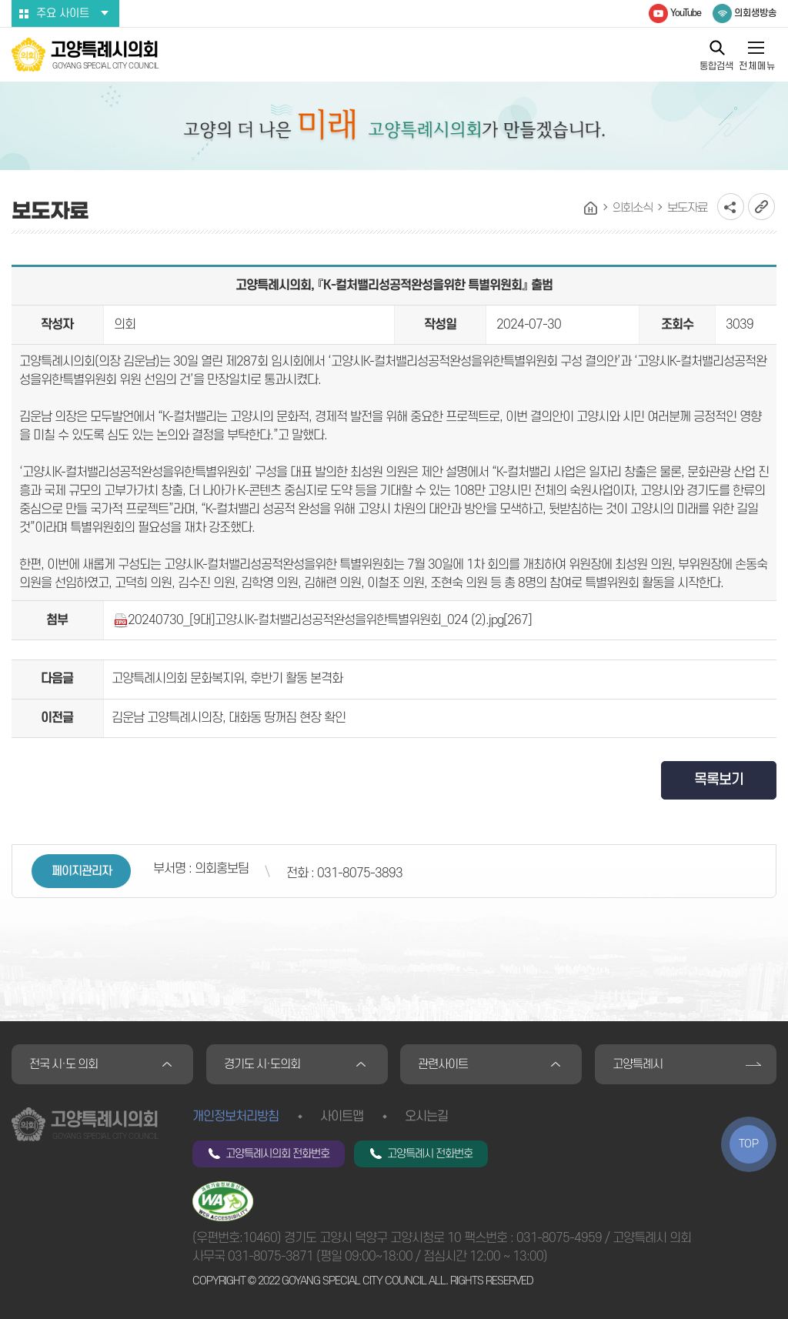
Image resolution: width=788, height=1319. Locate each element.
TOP (749, 1143)
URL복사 (761, 206)
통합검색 (716, 66)
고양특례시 (638, 1064)
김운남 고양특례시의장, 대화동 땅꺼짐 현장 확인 (229, 718)
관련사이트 (443, 1064)
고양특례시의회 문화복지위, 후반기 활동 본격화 (227, 679)
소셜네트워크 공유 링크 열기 (730, 206)
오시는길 (426, 1117)
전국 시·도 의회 (63, 1064)
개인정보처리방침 (235, 1117)
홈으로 (591, 208)
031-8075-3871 (270, 1257)
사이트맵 (341, 1117)
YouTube (685, 13)
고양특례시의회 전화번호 (277, 1153)
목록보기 (718, 780)
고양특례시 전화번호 (429, 1153)
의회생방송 (755, 13)
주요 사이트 (62, 13)
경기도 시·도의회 (262, 1064)
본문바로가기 (0, 0)
